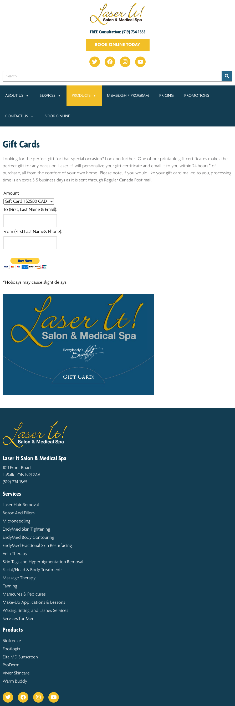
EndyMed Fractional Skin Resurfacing (37, 545)
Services (50, 96)
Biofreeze (12, 640)
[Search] (227, 76)
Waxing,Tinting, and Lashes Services (35, 610)
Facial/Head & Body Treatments (33, 569)
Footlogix (11, 649)
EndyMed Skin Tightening (27, 529)
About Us (17, 96)
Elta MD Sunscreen (20, 657)
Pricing (166, 96)
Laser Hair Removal (21, 504)
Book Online (57, 116)
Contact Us (19, 116)
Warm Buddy (15, 681)
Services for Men (18, 618)
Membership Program (128, 96)
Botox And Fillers (19, 513)
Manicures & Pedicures (24, 594)
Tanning (10, 586)
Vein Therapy (15, 553)
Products (84, 96)
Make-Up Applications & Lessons (34, 602)
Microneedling (16, 521)
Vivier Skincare (16, 673)
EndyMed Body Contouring (28, 537)
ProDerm (11, 665)
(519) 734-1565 (15, 482)
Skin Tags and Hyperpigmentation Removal (43, 562)
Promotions (197, 96)
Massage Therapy (19, 578)
